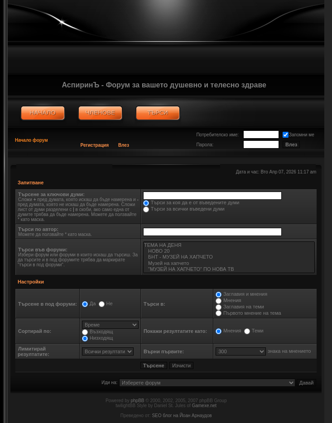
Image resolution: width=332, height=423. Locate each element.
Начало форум (31, 140)
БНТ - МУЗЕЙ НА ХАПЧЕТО (229, 257)
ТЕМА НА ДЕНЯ (229, 245)
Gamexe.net (204, 405)
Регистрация (95, 145)
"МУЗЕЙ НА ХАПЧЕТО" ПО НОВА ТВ (229, 269)
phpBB (137, 400)
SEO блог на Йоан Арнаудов (182, 415)
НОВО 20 (229, 251)
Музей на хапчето (229, 263)
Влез (123, 145)
